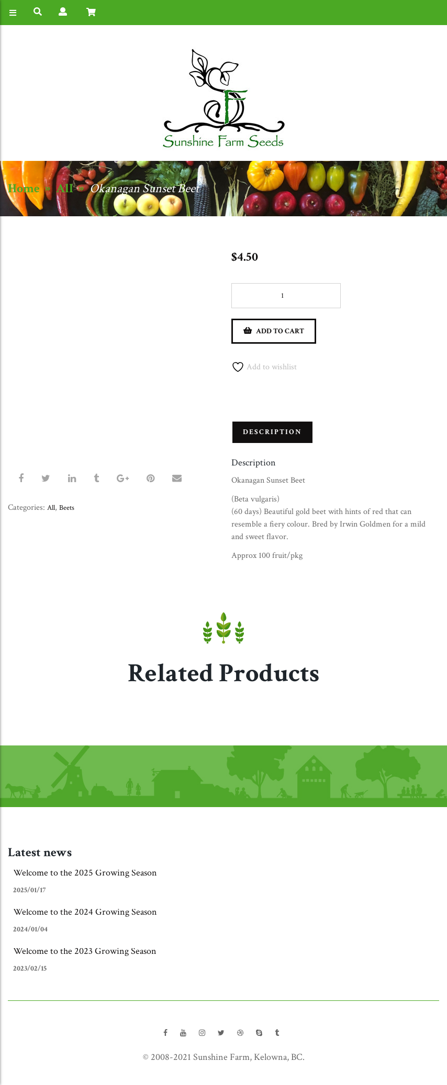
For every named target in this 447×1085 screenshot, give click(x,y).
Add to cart (280, 331)
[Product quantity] (286, 295)
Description (272, 432)
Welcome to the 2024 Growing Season (85, 912)
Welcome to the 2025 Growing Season (85, 873)
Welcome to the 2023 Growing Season (85, 951)
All (64, 188)
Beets (66, 507)
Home (24, 188)
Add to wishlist (264, 367)
